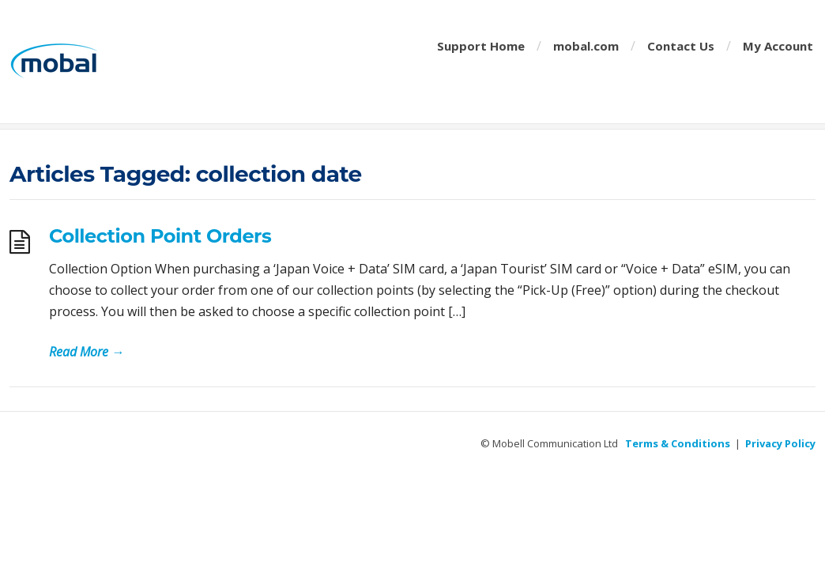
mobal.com (586, 46)
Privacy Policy (780, 443)
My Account (778, 46)
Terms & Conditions (677, 443)
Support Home (481, 46)
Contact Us (680, 46)
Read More (86, 351)
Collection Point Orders (160, 235)
